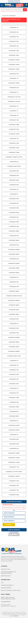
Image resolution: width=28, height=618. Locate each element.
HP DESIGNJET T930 (14, 490)
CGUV (2, 582)
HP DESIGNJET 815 (14, 420)
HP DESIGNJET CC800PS (14, 453)
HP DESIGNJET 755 (14, 388)
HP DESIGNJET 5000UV (14, 305)
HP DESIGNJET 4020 (14, 235)
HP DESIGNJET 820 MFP (14, 430)
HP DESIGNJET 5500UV (14, 346)
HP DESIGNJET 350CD (14, 221)
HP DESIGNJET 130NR (14, 147)
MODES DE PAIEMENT (6, 587)
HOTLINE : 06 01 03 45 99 (14, 1)
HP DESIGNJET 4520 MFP (14, 263)
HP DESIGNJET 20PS (14, 184)
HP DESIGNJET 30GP (14, 198)
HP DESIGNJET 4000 (14, 226)
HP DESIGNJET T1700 (14, 467)
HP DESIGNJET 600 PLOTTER (14, 356)
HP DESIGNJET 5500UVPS (14, 351)
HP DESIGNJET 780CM (14, 406)
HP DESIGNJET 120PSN (14, 133)
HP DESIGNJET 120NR (14, 124)
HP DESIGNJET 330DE (14, 212)
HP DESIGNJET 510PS (14, 328)
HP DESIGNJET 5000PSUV (14, 300)
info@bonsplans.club (9, 597)
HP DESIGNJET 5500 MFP (14, 337)
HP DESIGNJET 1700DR (14, 152)
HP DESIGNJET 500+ (14, 282)
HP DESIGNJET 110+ (14, 106)
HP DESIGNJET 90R (14, 448)
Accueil (4, 15)
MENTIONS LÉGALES (6, 575)
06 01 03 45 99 (6, 601)
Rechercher (9, 524)
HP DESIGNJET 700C (14, 369)
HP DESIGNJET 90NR (14, 443)
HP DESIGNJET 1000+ (14, 41)
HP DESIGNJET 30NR (14, 207)
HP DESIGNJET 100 (14, 27)
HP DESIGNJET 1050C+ (14, 55)
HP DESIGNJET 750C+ (14, 383)
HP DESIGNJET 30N (14, 203)
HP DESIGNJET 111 (14, 110)
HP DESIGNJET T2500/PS (14, 476)
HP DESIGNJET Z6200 (14, 494)
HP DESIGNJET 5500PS (14, 342)
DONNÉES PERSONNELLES (7, 585)
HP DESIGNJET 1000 (14, 36)
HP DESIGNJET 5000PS (14, 291)
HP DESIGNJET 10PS (14, 73)
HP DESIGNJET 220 (14, 189)
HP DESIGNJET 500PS (14, 309)
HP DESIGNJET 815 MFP (14, 425)
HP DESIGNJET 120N (14, 120)
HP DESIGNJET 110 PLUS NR (14, 96)
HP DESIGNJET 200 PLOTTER (14, 166)
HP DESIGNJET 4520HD (14, 268)
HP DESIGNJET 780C (14, 402)
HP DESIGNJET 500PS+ (14, 314)
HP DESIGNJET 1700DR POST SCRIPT (14, 157)
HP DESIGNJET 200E (14, 175)
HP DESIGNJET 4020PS (14, 240)
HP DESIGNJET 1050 (14, 46)
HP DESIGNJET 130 (14, 138)
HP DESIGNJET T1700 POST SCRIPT (14, 471)
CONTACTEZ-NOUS (5, 569)
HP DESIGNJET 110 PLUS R (14, 101)
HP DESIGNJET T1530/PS (14, 462)
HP (7, 15)
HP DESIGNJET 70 (14, 360)
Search (25, 9)
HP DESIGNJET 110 (14, 78)
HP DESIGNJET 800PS (14, 416)
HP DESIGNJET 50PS (14, 319)
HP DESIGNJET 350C (14, 217)
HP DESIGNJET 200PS (14, 180)
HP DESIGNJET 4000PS (14, 231)
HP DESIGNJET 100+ (14, 32)
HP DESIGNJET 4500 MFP (14, 249)
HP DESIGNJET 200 (14, 161)
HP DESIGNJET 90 (14, 434)
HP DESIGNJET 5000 (14, 286)
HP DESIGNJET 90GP (14, 439)
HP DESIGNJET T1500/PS (14, 457)
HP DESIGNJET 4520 (14, 258)
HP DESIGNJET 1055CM (14, 64)
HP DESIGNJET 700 (14, 365)
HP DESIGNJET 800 (14, 411)
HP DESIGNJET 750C (14, 379)
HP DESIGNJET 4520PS (14, 272)
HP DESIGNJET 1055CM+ (14, 69)
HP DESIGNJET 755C (14, 393)
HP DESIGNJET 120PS (14, 129)
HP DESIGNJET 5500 (14, 332)
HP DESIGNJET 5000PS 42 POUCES (14, 295)
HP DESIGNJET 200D (14, 170)
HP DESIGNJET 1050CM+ (14, 59)
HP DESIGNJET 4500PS (14, 254)
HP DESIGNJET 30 (14, 194)
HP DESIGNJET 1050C (14, 50)
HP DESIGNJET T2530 (14, 480)
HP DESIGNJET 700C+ (14, 374)
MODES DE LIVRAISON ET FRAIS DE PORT (11, 590)
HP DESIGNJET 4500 (14, 244)
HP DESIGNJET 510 (14, 323)
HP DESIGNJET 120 (14, 115)
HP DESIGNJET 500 (14, 277)
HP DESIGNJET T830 (14, 485)
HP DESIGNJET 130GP (14, 143)
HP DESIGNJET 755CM (14, 397)
